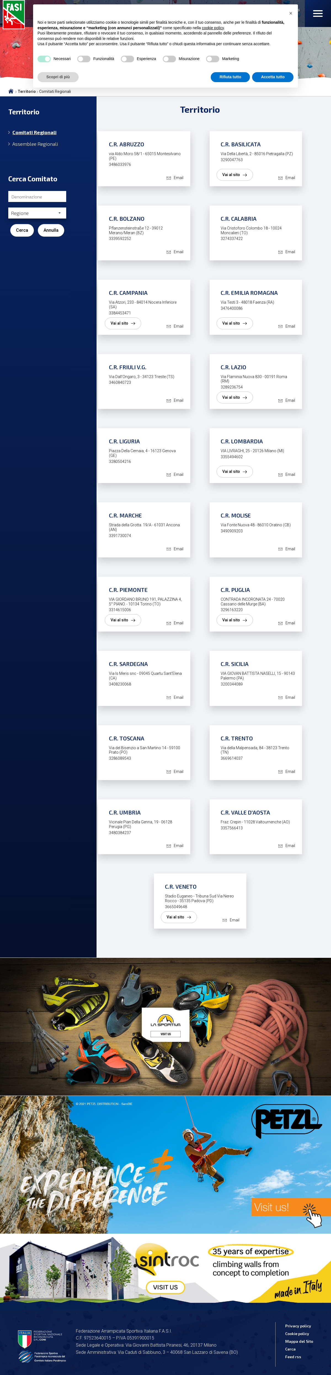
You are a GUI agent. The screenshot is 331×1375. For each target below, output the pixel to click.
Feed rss (293, 1356)
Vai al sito (231, 174)
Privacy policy (298, 1325)
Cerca (22, 230)
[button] (290, 13)
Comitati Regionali (34, 132)
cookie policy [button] (213, 28)
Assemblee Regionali (35, 144)
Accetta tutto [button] (273, 77)
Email (178, 178)
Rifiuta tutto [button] (230, 77)
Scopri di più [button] (58, 77)
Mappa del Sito (299, 1341)
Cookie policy (297, 1333)
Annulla (51, 230)
